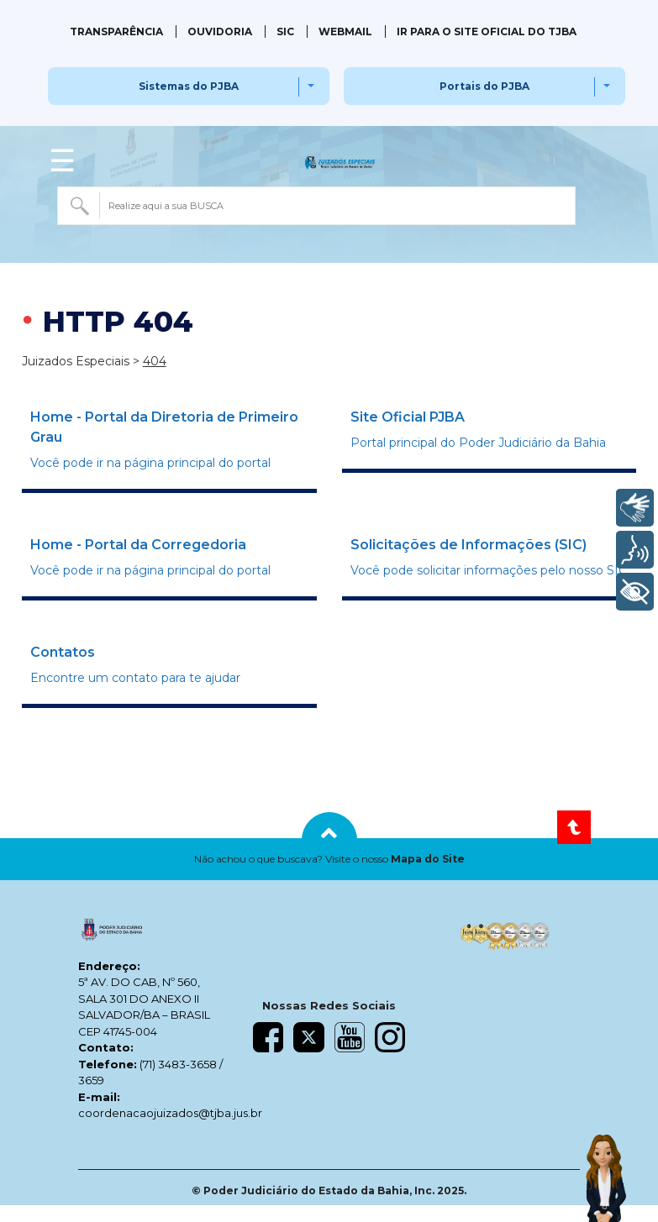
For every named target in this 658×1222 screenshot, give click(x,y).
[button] (329, 859)
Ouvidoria (219, 31)
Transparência (116, 31)
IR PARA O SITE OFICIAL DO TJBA (486, 31)
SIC (285, 31)
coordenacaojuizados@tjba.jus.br (170, 1113)
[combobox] (316, 205)
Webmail (345, 31)
